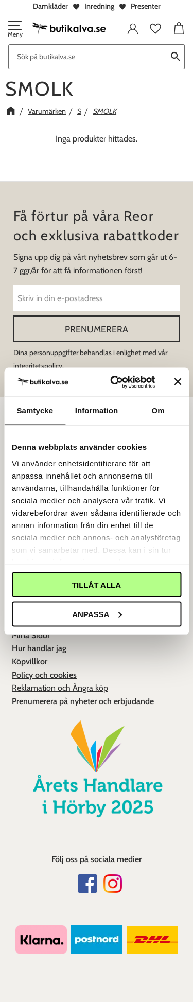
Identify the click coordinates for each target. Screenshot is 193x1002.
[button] (14, 30)
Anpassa (96, 613)
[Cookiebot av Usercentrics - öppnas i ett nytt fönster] (115, 382)
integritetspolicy (37, 366)
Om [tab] (158, 410)
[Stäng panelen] (177, 381)
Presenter (146, 6)
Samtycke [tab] (34, 410)
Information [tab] (96, 410)
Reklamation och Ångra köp (60, 688)
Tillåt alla (96, 585)
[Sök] (175, 56)
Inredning (99, 6)
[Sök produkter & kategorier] (87, 56)
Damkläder (50, 6)
